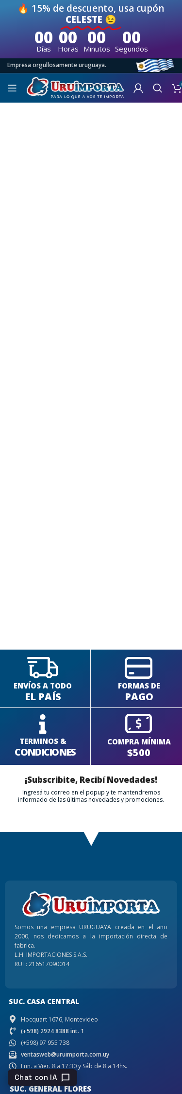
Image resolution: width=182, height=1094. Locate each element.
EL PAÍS (43, 696)
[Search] (157, 88)
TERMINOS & (42, 741)
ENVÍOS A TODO (43, 685)
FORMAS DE (139, 685)
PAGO (139, 696)
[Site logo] (75, 86)
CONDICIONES (45, 752)
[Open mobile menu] (12, 88)
